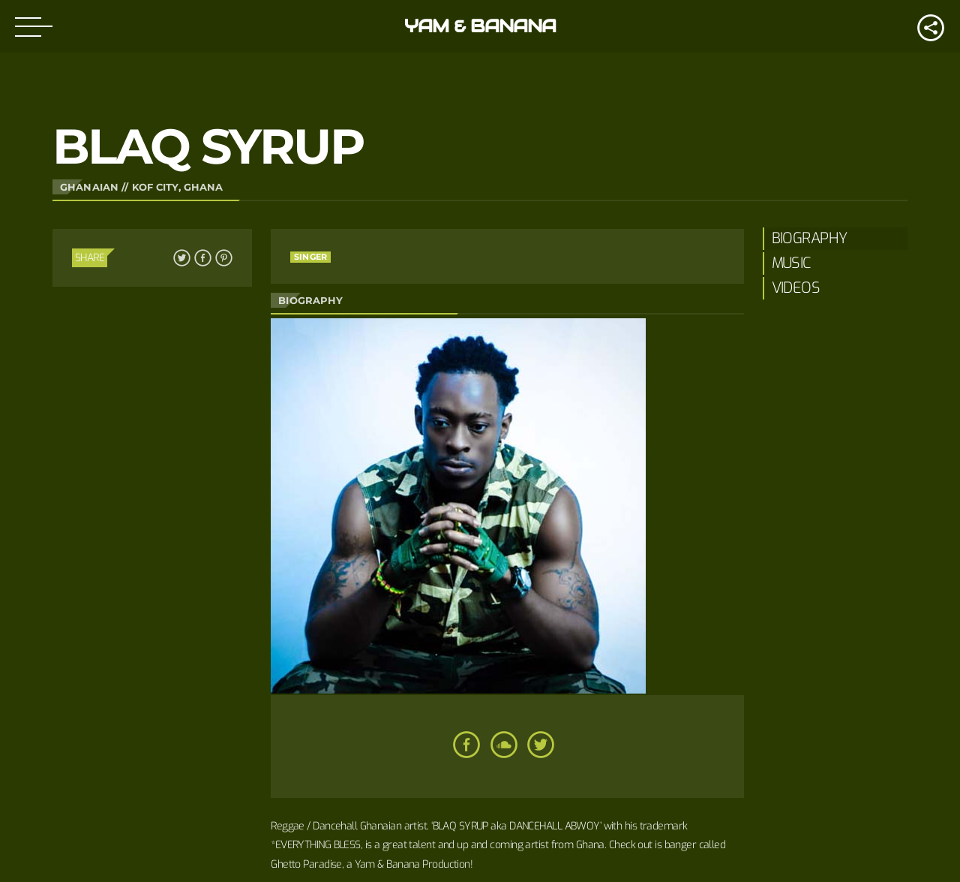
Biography (810, 238)
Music (792, 263)
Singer (310, 256)
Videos (796, 288)
